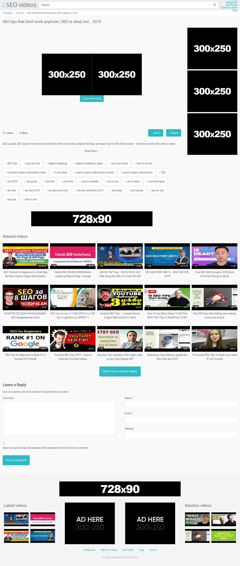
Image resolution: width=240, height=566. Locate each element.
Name (129, 398)
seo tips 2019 (31, 190)
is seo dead (59, 172)
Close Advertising (92, 98)
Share (173, 133)
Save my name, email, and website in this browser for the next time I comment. (46, 447)
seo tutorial (136, 190)
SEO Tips (20, 13)
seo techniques (155, 181)
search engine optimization (136, 172)
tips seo (10, 199)
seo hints (67, 181)
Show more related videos (120, 371)
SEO (162, 172)
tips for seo (157, 190)
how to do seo (143, 163)
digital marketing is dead (88, 163)
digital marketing (57, 163)
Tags (234, 10)
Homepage (7, 13)
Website (129, 428)
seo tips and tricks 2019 (89, 190)
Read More (91, 151)
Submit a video (229, 7)
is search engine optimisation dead (25, 172)
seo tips (10, 190)
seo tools (116, 190)
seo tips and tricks (57, 190)
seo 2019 (11, 181)
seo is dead (132, 181)
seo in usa (111, 181)
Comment (8, 398)
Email (128, 413)
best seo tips (32, 163)
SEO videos (19, 5)
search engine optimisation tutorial (94, 172)
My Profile (231, 5)
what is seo (30, 199)
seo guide (30, 181)
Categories (231, 2)
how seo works (118, 163)
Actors (153, 550)
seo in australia (89, 181)
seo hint (49, 181)
